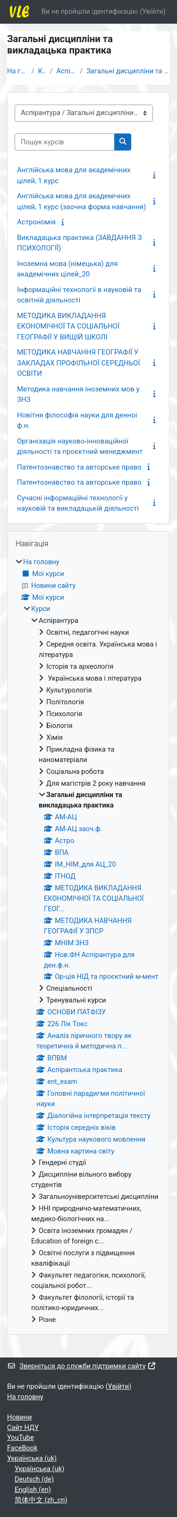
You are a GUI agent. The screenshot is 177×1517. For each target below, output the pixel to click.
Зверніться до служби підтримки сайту (81, 1366)
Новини (19, 1417)
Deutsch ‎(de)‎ (34, 1479)
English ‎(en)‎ (33, 1489)
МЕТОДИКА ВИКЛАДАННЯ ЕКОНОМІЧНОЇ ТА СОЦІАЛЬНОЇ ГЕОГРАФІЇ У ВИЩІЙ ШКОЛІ (68, 326)
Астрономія (36, 222)
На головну (17, 71)
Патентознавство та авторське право (79, 467)
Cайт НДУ (23, 1427)
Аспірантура (66, 71)
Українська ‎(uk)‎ (32, 1458)
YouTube (20, 1437)
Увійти (152, 11)
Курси (42, 71)
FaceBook (22, 1448)
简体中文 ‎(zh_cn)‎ (41, 1500)
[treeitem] (88, 941)
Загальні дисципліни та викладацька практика (128, 71)
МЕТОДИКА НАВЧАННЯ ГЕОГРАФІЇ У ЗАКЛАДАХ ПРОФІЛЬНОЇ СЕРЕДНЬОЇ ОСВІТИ (78, 363)
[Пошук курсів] (65, 142)
